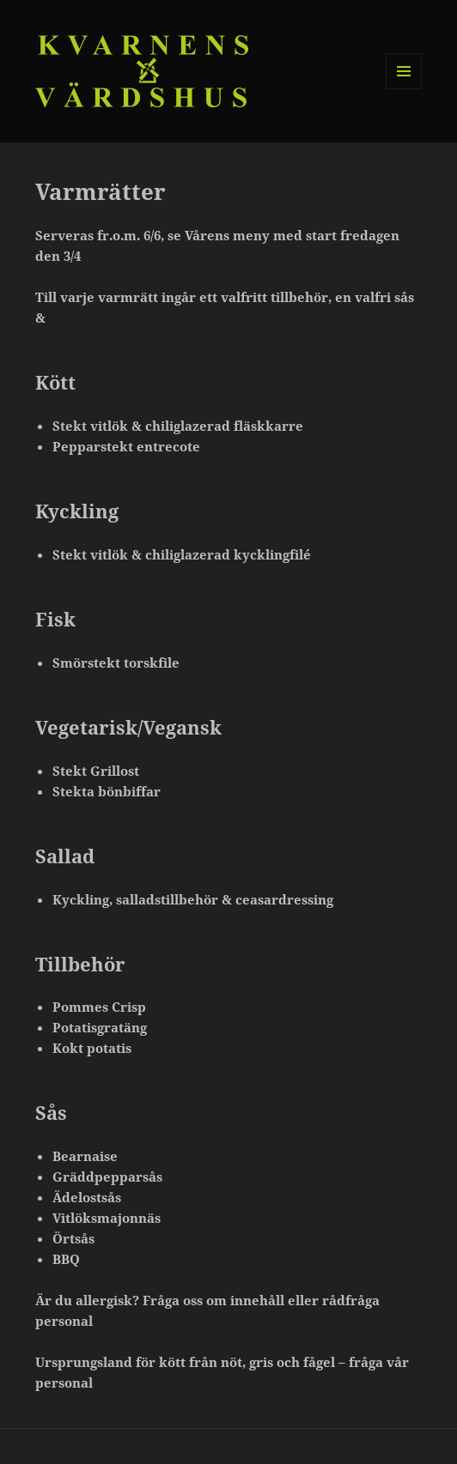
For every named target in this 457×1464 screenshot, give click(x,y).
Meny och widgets (404, 88)
